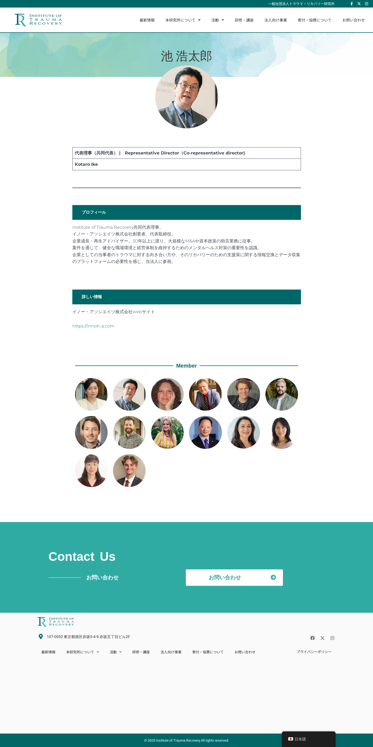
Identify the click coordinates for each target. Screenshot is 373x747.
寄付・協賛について (315, 20)
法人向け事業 (275, 20)
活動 (217, 19)
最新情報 (147, 20)
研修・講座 (244, 20)
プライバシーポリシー (314, 651)
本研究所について (183, 19)
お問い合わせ (353, 20)
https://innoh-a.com (93, 326)
